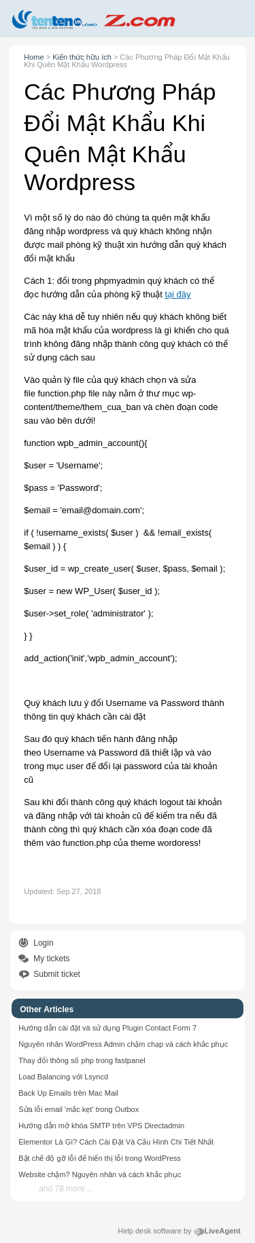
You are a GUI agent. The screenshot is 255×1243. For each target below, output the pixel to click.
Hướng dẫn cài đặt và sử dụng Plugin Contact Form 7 (107, 1028)
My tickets (51, 958)
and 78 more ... (66, 1188)
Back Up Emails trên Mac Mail (68, 1093)
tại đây (177, 294)
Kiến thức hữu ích (82, 57)
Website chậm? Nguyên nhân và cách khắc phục (99, 1174)
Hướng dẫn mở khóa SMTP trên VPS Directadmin (101, 1125)
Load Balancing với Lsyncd (63, 1077)
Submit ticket (56, 974)
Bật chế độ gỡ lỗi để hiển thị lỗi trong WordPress (99, 1158)
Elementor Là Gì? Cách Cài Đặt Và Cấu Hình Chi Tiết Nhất (116, 1142)
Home (34, 57)
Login (43, 943)
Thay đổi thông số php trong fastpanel (81, 1060)
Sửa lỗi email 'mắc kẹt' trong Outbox (78, 1109)
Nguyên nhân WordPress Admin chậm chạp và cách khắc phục (123, 1044)
